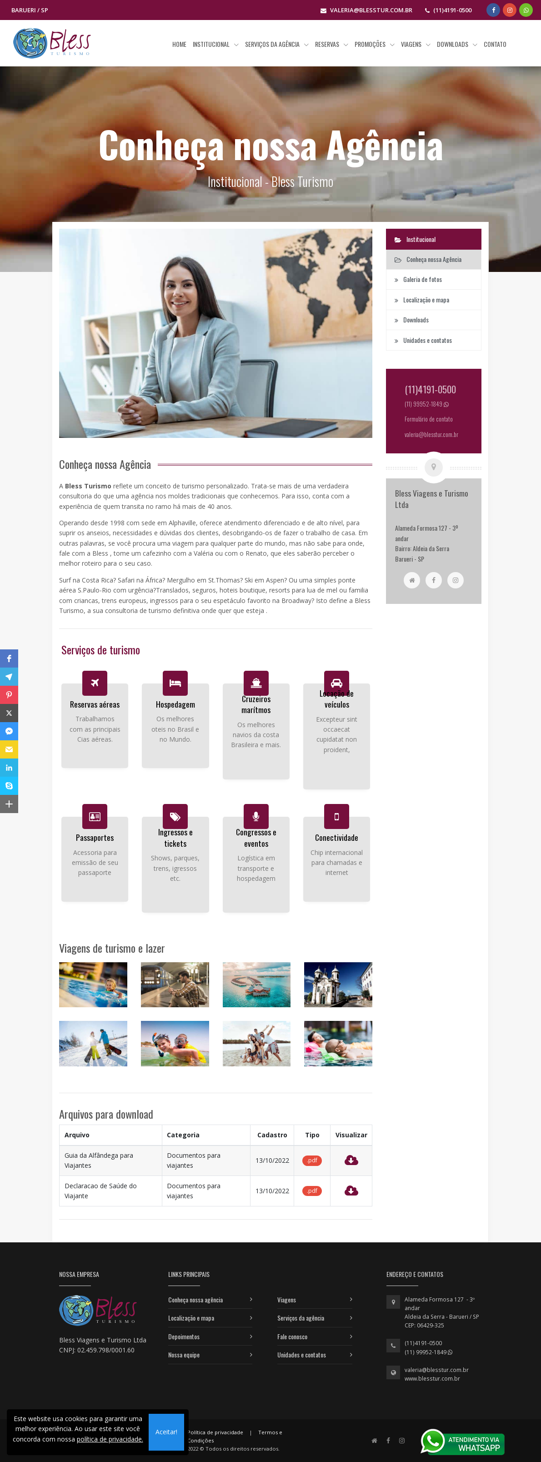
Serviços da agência (300, 1317)
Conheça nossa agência (195, 1299)
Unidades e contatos (301, 1354)
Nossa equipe (184, 1354)
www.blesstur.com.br (432, 1378)
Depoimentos (184, 1336)
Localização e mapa (191, 1317)
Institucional (415, 239)
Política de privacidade (215, 1432)
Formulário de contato (429, 419)
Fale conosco (292, 1336)
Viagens (286, 1299)
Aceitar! (166, 1431)
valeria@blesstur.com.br (437, 1370)
